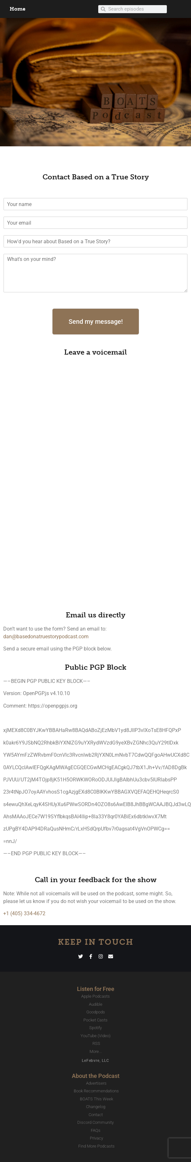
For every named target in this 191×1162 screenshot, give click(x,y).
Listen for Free (95, 989)
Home (17, 9)
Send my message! (96, 321)
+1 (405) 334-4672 (24, 913)
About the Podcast (95, 1075)
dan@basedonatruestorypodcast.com (46, 636)
